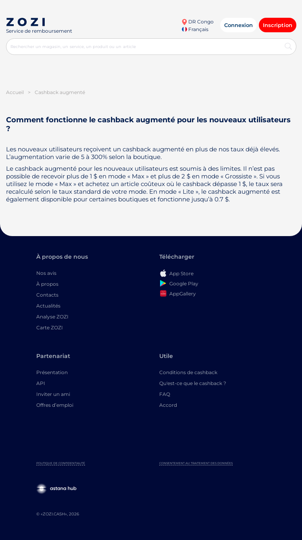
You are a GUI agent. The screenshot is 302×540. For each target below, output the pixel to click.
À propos (47, 284)
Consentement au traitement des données (196, 463)
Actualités (48, 306)
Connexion (238, 25)
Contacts (47, 295)
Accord (168, 405)
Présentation (52, 372)
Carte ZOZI (49, 327)
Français (195, 29)
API (40, 383)
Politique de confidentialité (60, 463)
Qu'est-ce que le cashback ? (192, 383)
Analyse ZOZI (52, 317)
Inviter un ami (53, 394)
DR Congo (197, 22)
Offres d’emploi (54, 405)
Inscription (277, 25)
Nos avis (46, 273)
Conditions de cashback (188, 372)
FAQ (164, 394)
